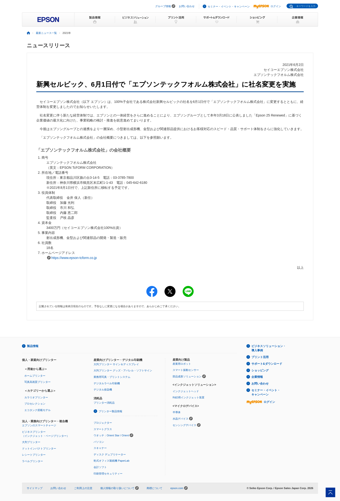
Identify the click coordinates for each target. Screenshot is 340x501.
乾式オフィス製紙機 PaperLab (111, 460)
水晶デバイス (180, 418)
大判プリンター (31, 442)
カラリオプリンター (36, 397)
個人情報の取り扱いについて (119, 488)
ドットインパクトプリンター (39, 448)
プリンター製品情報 (110, 411)
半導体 (177, 412)
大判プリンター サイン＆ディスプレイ (116, 364)
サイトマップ (34, 488)
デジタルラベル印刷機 (107, 383)
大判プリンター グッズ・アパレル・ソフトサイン (123, 370)
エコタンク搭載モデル (37, 410)
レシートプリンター (34, 454)
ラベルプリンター (32, 461)
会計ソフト (100, 467)
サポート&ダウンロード (266, 363)
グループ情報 (163, 6)
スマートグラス (103, 429)
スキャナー (100, 448)
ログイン (267, 6)
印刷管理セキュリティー (108, 473)
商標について (154, 488)
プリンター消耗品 (104, 402)
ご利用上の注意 (83, 488)
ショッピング (260, 370)
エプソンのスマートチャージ (39, 425)
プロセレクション (34, 403)
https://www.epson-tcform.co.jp (74, 258)
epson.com (176, 488)
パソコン (99, 441)
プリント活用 (260, 357)
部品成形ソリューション (187, 376)
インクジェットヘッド (186, 391)
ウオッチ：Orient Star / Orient (111, 435)
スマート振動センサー (186, 370)
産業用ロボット (182, 363)
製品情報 (32, 346)
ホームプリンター (34, 375)
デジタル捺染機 (103, 389)
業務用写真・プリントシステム (112, 376)
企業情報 (257, 377)
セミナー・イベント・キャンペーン (229, 6)
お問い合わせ (187, 6)
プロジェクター (103, 422)
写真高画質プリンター (37, 381)
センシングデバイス (184, 425)
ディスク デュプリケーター (110, 454)
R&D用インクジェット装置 (188, 397)
